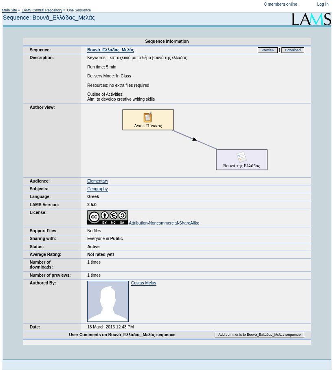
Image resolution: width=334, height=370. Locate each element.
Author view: (42, 107)
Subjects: (39, 189)
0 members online (280, 4)
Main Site (9, 10)
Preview (267, 50)
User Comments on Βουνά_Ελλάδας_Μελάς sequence (122, 335)
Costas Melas (143, 283)
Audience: (40, 181)
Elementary (97, 181)
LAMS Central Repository (42, 10)
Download (293, 50)
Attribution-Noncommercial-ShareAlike (143, 223)
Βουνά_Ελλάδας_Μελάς (110, 50)
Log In (323, 4)
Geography (97, 189)
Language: (40, 196)
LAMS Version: (44, 205)
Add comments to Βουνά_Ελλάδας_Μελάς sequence (259, 335)
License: (38, 212)
